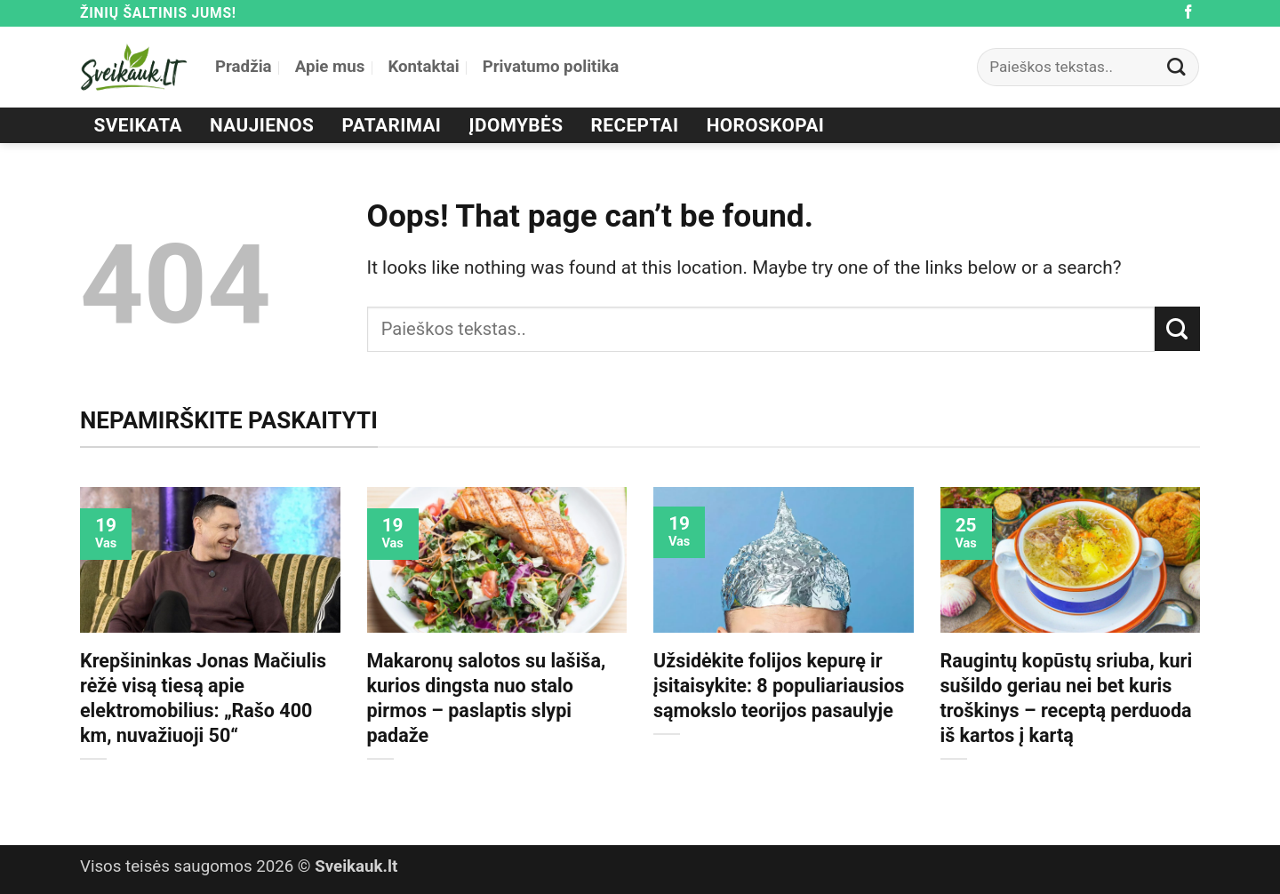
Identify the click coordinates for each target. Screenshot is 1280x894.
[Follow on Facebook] (1188, 12)
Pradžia (243, 66)
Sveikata (138, 125)
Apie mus (330, 66)
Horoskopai (766, 125)
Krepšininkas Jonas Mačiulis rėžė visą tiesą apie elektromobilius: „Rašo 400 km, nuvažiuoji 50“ (203, 698)
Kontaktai (423, 66)
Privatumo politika (551, 66)
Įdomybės (516, 125)
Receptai (635, 125)
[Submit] (1176, 67)
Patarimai (392, 125)
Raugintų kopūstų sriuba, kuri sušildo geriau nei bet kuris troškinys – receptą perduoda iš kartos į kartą (1066, 698)
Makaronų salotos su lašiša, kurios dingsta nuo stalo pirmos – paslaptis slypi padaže (486, 698)
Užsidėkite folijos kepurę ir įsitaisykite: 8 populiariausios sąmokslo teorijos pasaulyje (778, 686)
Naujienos (262, 125)
